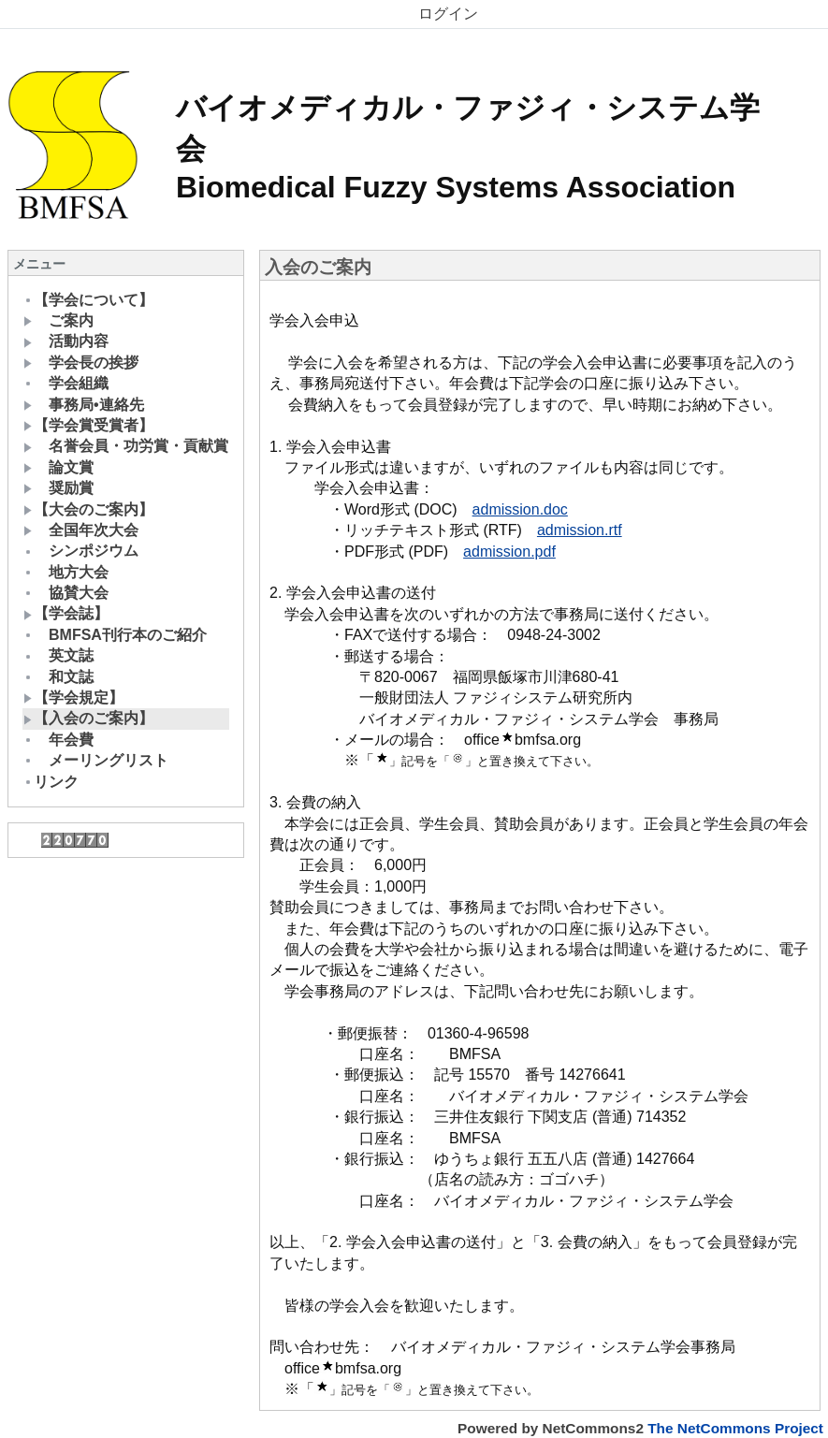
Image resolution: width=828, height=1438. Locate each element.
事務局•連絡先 (83, 405)
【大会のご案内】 (88, 509)
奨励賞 (58, 488)
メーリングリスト (95, 760)
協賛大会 (66, 593)
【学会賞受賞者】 (88, 425)
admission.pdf (509, 551)
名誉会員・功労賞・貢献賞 (125, 446)
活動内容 (66, 341)
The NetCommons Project (735, 1428)
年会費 (58, 740)
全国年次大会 (80, 530)
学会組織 (66, 383)
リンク (51, 782)
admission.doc (520, 509)
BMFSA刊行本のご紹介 (115, 635)
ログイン (448, 14)
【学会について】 (88, 300)
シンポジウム (80, 551)
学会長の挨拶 (80, 362)
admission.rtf (579, 530)
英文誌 (58, 655)
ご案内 (58, 320)
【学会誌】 (66, 613)
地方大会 (66, 572)
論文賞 (58, 467)
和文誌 (58, 677)
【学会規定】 (73, 697)
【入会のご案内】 (88, 718)
